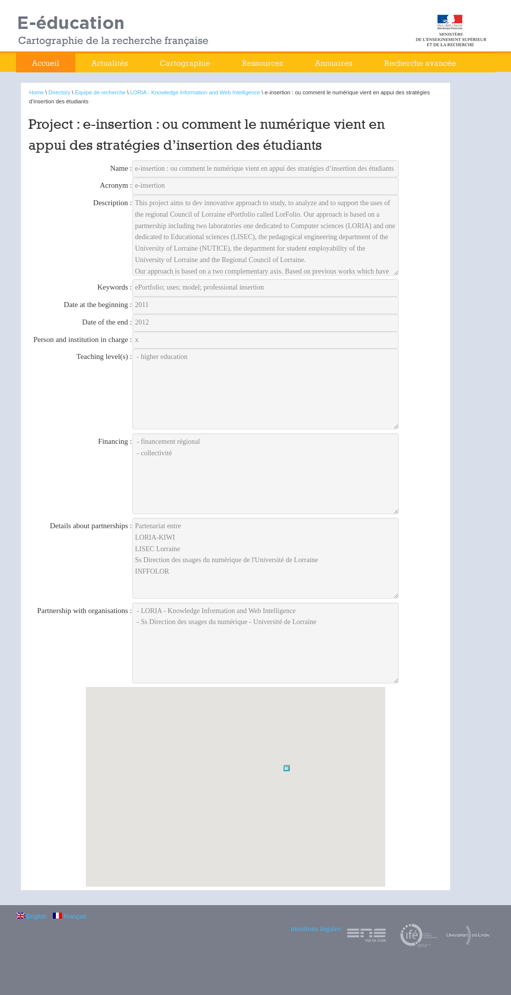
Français (69, 916)
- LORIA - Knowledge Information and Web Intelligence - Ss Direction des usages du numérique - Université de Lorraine (265, 643)
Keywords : (114, 287)
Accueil (45, 63)
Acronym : (116, 185)
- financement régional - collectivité (265, 473)
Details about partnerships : (91, 526)
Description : (112, 203)
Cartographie (185, 63)
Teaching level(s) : (104, 356)
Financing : (115, 441)
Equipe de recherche (100, 92)
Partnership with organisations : (84, 611)
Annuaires (333, 63)
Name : (121, 168)
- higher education (265, 388)
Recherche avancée (420, 63)
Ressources (262, 63)
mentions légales (316, 929)
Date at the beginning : (98, 305)
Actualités (109, 63)
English (31, 916)
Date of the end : (107, 322)
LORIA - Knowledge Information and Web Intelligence (195, 92)
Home (36, 92)
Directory (59, 92)
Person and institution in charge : (82, 339)
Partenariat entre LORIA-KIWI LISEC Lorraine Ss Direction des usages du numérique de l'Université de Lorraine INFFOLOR (265, 558)
